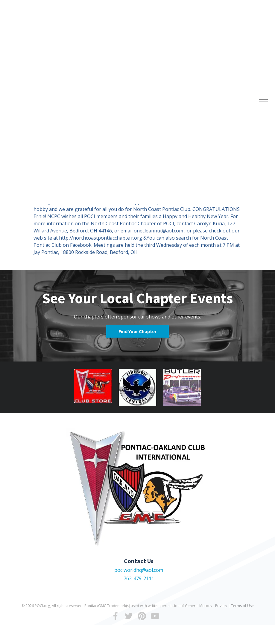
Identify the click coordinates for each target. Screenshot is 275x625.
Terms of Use (242, 605)
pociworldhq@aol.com (138, 570)
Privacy (221, 605)
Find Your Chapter (137, 331)
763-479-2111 (139, 578)
